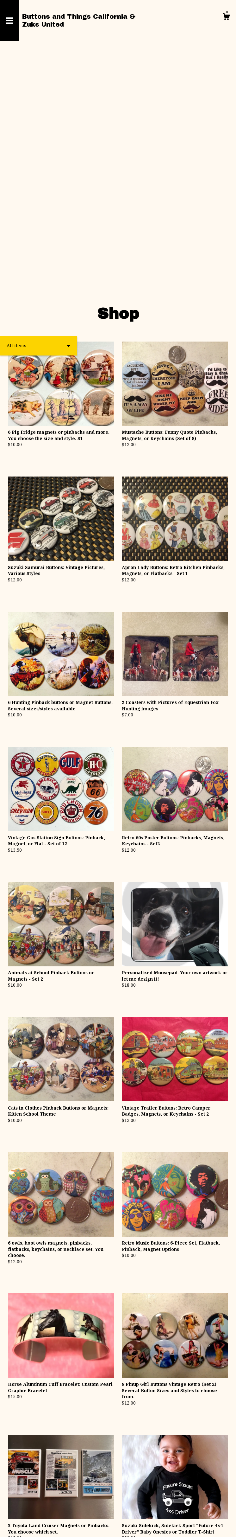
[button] (38, 111)
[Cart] (226, 17)
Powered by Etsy (141, 1527)
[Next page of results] (154, 1474)
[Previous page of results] (82, 1474)
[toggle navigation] (9, 20)
